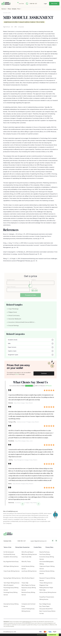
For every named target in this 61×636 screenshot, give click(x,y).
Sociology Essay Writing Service (10, 593)
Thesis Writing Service (45, 583)
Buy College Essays (45, 604)
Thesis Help (25, 583)
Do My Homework (9, 552)
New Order (54, 3)
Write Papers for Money (28, 585)
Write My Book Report (28, 578)
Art (10, 12)
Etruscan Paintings (13, 325)
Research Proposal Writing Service (47, 579)
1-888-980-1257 (33, 3)
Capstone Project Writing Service (46, 567)
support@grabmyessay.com (37, 541)
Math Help (42, 590)
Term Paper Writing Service (11, 583)
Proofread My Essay (9, 554)
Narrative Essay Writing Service (28, 593)
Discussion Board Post (46, 608)
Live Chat (21, 3)
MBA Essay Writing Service (29, 554)
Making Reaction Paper (46, 587)
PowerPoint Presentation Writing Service (46, 598)
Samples (14, 8)
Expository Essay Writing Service (29, 589)
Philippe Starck (12, 312)
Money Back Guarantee (22, 547)
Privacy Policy (49, 547)
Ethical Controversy (14, 315)
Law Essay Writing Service (29, 571)
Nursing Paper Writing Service (12, 578)
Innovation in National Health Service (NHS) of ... (21, 322)
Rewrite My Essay (44, 552)
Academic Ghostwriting (10, 557)
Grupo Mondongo (13, 309)
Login (45, 3)
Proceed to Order (30, 295)
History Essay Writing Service (47, 592)
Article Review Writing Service (28, 567)
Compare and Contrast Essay (28, 605)
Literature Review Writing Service (46, 572)
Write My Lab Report (28, 552)
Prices (9, 8)
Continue (44, 373)
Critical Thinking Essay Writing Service (28, 610)
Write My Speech (9, 585)
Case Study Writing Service (12, 571)
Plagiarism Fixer (43, 585)
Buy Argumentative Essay (11, 561)
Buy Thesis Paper (44, 606)
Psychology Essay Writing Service (11, 589)
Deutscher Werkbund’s (14, 319)
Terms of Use (7, 547)
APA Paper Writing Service (11, 566)
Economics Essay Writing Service (46, 558)
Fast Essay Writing (44, 554)
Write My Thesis (26, 561)
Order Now (53, 634)
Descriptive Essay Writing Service (11, 605)
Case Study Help (26, 557)
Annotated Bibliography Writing (46, 563)
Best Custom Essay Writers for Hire (47, 612)
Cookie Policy (37, 547)
